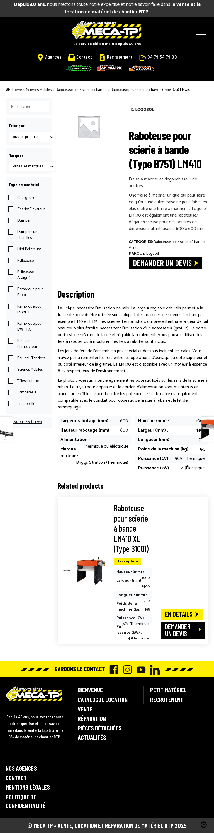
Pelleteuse (25, 261)
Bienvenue (90, 689)
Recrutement (116, 57)
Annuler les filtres (25, 422)
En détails (179, 614)
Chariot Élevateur (31, 209)
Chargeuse (26, 198)
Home (17, 90)
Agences (49, 57)
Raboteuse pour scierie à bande (81, 90)
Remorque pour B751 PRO (30, 327)
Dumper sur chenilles (27, 235)
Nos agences (21, 768)
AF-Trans (109, 68)
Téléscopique (28, 381)
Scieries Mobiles (39, 90)
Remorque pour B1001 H (30, 309)
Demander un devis (162, 262)
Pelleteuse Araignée (25, 275)
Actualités (92, 737)
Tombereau (26, 392)
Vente (133, 248)
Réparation (92, 718)
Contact (80, 57)
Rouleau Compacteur (27, 344)
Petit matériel (168, 689)
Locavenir (78, 67)
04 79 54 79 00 (158, 57)
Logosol (152, 254)
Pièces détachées (99, 728)
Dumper (24, 221)
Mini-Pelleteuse (29, 249)
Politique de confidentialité (25, 801)
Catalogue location (103, 699)
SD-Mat (141, 68)
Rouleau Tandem (31, 358)
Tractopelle (26, 404)
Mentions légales (28, 787)
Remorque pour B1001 (30, 292)
